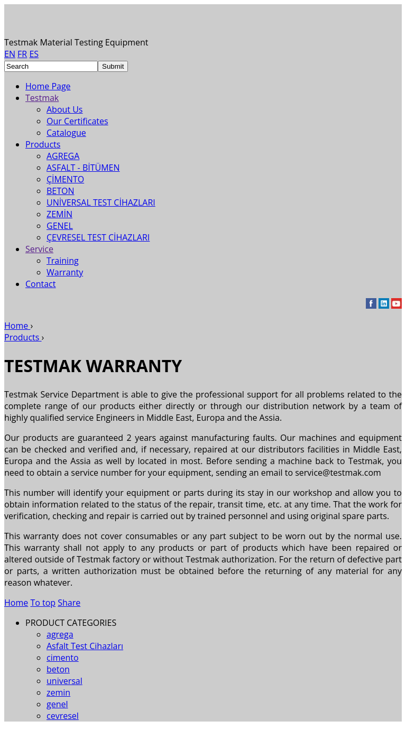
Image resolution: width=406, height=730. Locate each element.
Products (42, 144)
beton (58, 669)
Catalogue (66, 132)
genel (57, 704)
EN (9, 54)
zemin (58, 692)
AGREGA (63, 156)
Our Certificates (77, 121)
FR (22, 54)
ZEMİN (59, 214)
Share (69, 602)
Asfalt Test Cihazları (85, 646)
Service (39, 249)
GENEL (60, 226)
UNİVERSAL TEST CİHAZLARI (101, 202)
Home (16, 602)
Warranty (65, 272)
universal (64, 681)
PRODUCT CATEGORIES (70, 623)
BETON (61, 191)
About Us (65, 109)
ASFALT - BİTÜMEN (83, 167)
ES (34, 54)
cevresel (63, 716)
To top (43, 602)
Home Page (48, 86)
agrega (60, 634)
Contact (40, 284)
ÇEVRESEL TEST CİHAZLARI (98, 237)
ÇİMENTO (65, 179)
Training (63, 260)
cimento (63, 657)
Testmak (42, 98)
